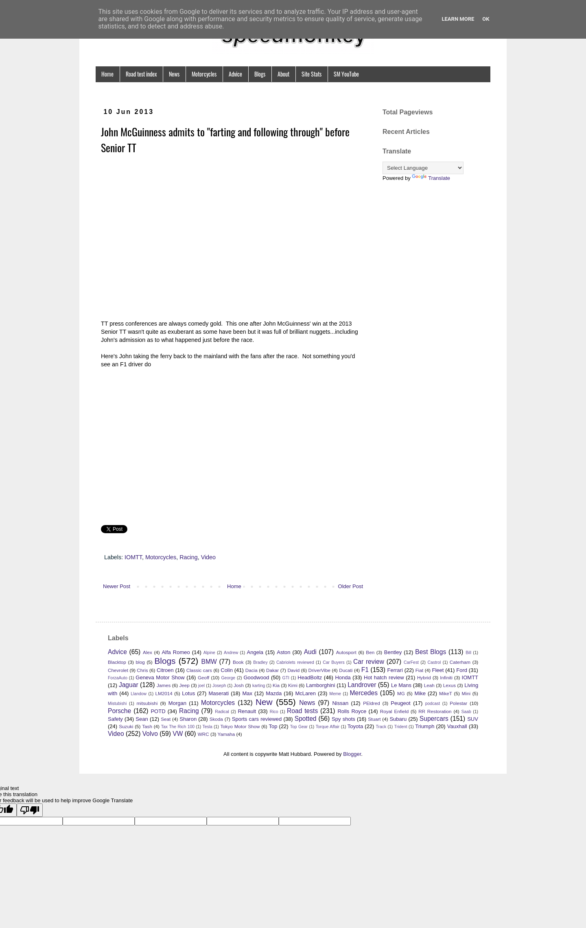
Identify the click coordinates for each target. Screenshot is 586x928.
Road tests (302, 710)
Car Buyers (333, 662)
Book (238, 662)
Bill (468, 652)
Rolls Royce (351, 711)
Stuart (374, 719)
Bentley (393, 652)
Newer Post (116, 586)
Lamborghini (320, 685)
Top (273, 726)
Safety (115, 719)
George (228, 678)
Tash (147, 726)
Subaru (398, 719)
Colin (227, 670)
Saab (466, 711)
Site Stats (311, 74)
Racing (188, 557)
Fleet (438, 670)
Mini (466, 693)
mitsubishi (146, 703)
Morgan (177, 703)
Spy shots (343, 719)
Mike (419, 693)
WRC (203, 734)
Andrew (231, 652)
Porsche (119, 710)
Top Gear (299, 726)
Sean (142, 719)
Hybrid (424, 677)
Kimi (292, 685)
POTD (158, 711)
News (174, 74)
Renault (247, 711)
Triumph (424, 726)
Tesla (207, 726)
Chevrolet (118, 670)
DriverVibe (319, 670)
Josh (239, 685)
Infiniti (446, 677)
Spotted (306, 718)
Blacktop (117, 662)
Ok (485, 19)
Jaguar (128, 684)
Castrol (434, 662)
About (283, 74)
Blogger (352, 754)
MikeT (445, 693)
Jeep (184, 685)
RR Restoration (434, 711)
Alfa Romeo (176, 652)
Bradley (260, 662)
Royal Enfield (394, 711)
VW (178, 733)
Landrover (362, 684)
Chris (142, 670)
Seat (166, 719)
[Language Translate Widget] (423, 168)
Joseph (219, 685)
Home (107, 74)
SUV (472, 719)
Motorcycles (204, 74)
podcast (432, 703)
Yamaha (226, 734)
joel (201, 685)
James (164, 685)
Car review (368, 661)
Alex (147, 652)
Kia (276, 685)
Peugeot (400, 703)
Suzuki (126, 726)
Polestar (458, 703)
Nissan (340, 703)
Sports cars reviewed (257, 719)
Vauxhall (457, 726)
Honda (342, 677)
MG (401, 693)
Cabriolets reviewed (295, 662)
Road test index (141, 74)
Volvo (150, 733)
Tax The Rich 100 (178, 726)
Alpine (209, 652)
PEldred (371, 703)
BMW (209, 661)
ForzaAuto (117, 678)
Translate (431, 178)
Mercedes (364, 692)
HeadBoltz (309, 677)
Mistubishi (117, 703)
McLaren (305, 693)
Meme (335, 694)
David (293, 670)
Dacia (251, 670)
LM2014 (163, 693)
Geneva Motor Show (160, 677)
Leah (429, 685)
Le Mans (401, 685)
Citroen (165, 670)
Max (247, 693)
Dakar (272, 670)
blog (140, 662)
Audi (310, 651)
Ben (370, 652)
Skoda (216, 719)
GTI (285, 678)
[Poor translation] (30, 810)
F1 (365, 669)
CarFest (411, 662)
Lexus (449, 685)
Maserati (218, 693)
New (264, 702)
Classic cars (199, 670)
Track (381, 726)
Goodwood (256, 677)
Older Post (350, 586)
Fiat (419, 670)
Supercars (434, 718)
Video (208, 557)
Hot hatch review (384, 677)
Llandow (138, 694)
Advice (235, 74)
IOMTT (133, 557)
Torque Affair (328, 726)
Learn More (458, 19)
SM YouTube (346, 74)
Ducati (345, 670)
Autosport (346, 652)
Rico (274, 711)
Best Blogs (430, 651)
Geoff (203, 677)
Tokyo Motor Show (240, 726)
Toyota (355, 726)
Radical (222, 711)
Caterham (460, 662)
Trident (400, 726)
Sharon (188, 719)
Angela (255, 652)
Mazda (274, 693)
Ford (461, 670)
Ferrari (395, 670)
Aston (283, 652)
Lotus (188, 693)
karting (258, 685)
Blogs (259, 74)
